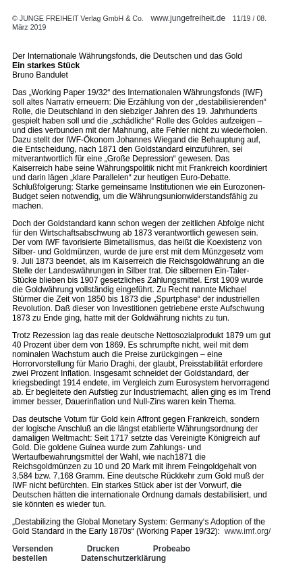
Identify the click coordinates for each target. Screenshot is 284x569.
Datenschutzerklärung (123, 558)
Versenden (32, 548)
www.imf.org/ (248, 531)
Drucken (103, 548)
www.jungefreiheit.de (187, 18)
